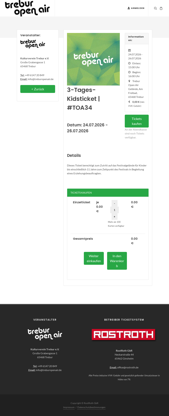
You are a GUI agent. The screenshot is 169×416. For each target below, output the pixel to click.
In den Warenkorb (117, 261)
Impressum (69, 407)
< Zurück (37, 89)
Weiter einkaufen (94, 258)
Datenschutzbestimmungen (91, 407)
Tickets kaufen (137, 121)
